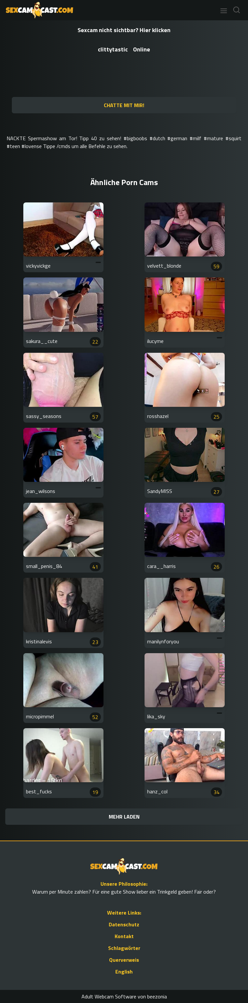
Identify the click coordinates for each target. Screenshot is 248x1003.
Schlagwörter (124, 948)
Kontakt (124, 936)
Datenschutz (124, 924)
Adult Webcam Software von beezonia (124, 996)
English (124, 971)
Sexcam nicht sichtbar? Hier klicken (124, 30)
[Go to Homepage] (37, 10)
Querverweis (124, 960)
